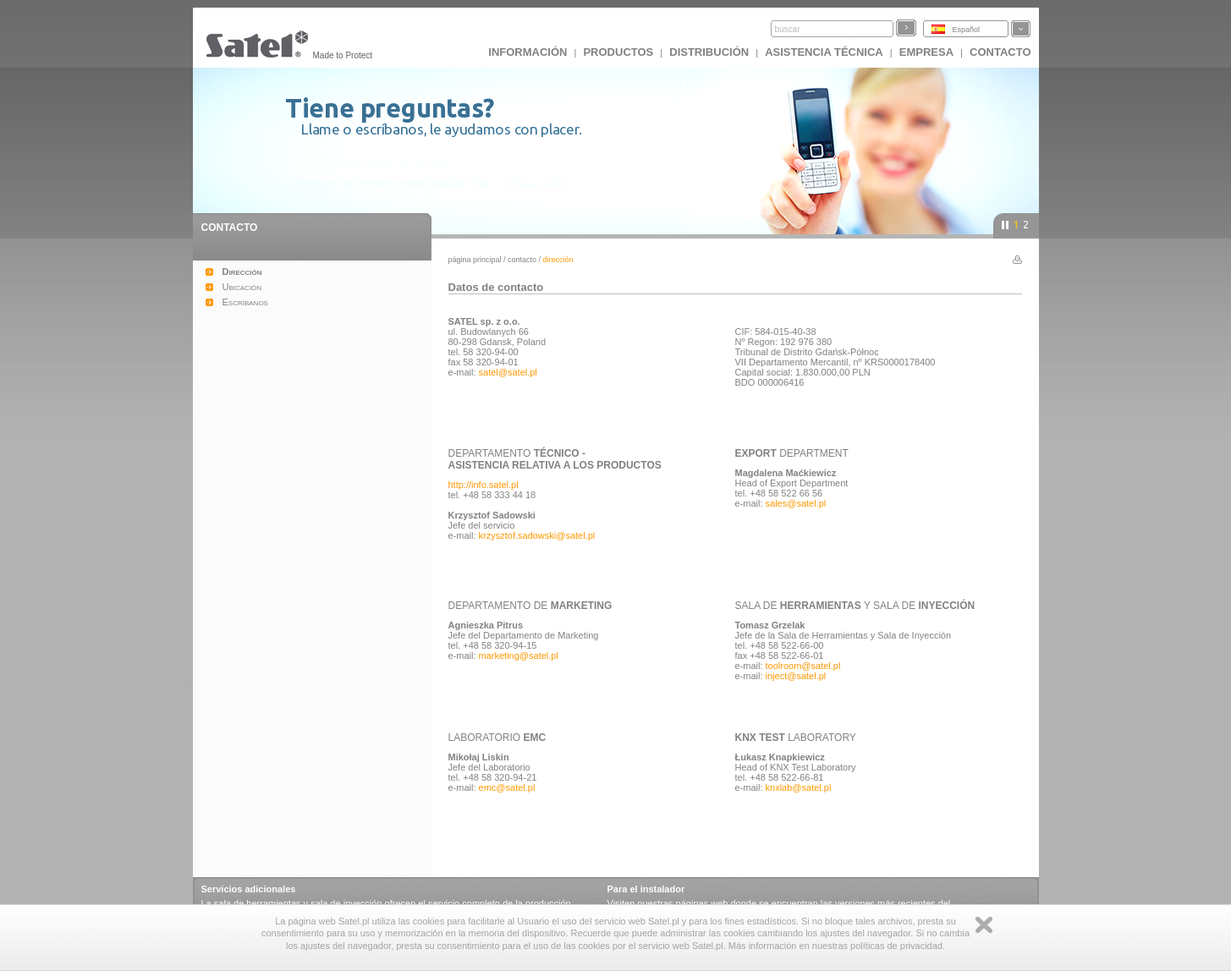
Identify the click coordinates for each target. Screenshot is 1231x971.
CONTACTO (1000, 52)
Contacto (522, 259)
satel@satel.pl (508, 372)
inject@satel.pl (796, 676)
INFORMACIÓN (527, 52)
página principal (475, 259)
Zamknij (983, 925)
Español (967, 29)
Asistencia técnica (824, 52)
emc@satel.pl (507, 787)
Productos (618, 52)
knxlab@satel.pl (799, 787)
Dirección (242, 271)
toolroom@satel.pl (803, 666)
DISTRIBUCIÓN (709, 52)
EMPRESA (926, 52)
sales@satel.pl (796, 503)
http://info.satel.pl (483, 485)
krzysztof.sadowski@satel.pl (537, 535)
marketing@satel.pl (518, 655)
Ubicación (242, 287)
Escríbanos (245, 302)
